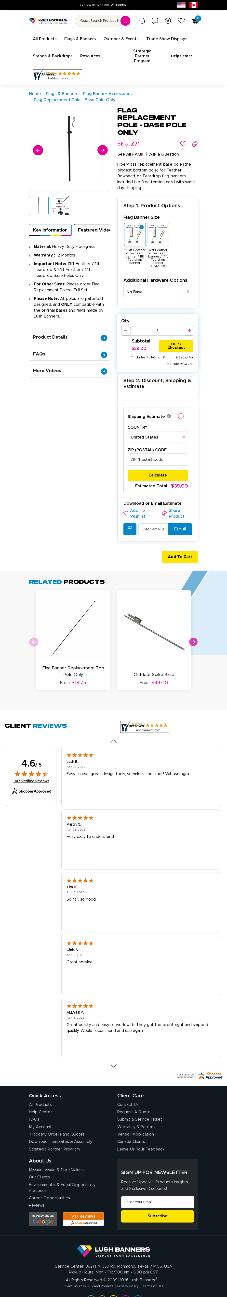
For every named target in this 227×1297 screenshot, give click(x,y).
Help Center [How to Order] (40, 1098)
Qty (125, 311)
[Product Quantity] (157, 320)
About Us (40, 1147)
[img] (31, 760)
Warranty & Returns (136, 1113)
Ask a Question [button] (164, 144)
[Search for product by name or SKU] (103, 21)
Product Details (70, 327)
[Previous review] (113, 727)
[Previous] (37, 139)
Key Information (50, 220)
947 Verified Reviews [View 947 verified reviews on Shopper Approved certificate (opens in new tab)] (31, 767)
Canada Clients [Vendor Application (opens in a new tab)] (131, 1128)
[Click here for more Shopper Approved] (199, 1061)
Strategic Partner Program (54, 1135)
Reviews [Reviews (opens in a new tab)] (36, 1192)
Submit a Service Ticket (139, 1106)
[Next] (101, 139)
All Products (40, 1091)
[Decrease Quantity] (125, 320)
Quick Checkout (176, 335)
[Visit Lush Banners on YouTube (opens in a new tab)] (102, 1286)
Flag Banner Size (141, 207)
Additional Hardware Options (155, 270)
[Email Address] (157, 1188)
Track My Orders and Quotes (57, 1120)
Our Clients (39, 1163)
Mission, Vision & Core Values (56, 1156)
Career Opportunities (49, 1184)
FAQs (70, 344)
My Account (40, 1113)
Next (193, 632)
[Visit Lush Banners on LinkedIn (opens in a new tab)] (91, 1286)
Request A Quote (133, 1098)
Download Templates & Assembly (60, 1128)
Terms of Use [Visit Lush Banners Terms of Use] (160, 1272)
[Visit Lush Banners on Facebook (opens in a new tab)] (125, 1286)
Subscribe (157, 1202)
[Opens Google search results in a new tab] (43, 1205)
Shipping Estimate (146, 406)
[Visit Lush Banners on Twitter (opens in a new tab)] (138, 1286)
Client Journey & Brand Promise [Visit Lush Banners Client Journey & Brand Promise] (84, 1272)
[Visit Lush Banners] (113, 1235)
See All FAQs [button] (130, 144)
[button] (183, 133)
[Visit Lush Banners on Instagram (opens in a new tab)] (113, 1286)
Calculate (157, 465)
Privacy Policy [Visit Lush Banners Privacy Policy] (130, 1272)
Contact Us (128, 1091)
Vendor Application (135, 1120)
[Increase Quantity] (189, 320)
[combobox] (157, 282)
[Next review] (113, 1051)
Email (177, 519)
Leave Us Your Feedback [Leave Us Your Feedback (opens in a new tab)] (140, 1135)
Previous (34, 632)
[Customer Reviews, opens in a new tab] (57, 65)
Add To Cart (177, 547)
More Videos (70, 360)
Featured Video (95, 220)
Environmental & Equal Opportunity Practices (62, 1174)
